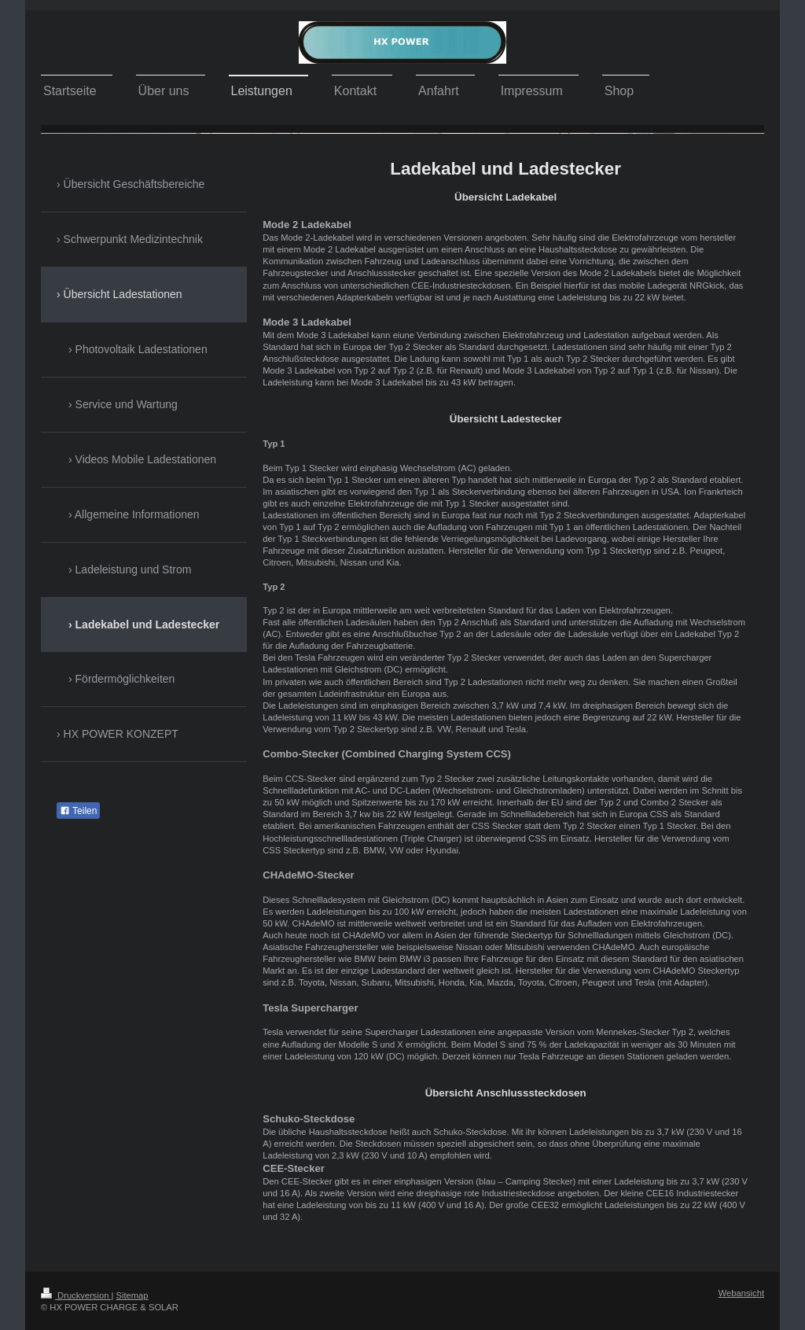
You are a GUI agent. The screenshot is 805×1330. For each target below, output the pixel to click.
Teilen (78, 810)
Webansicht (741, 1293)
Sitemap (132, 1295)
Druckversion (76, 1295)
